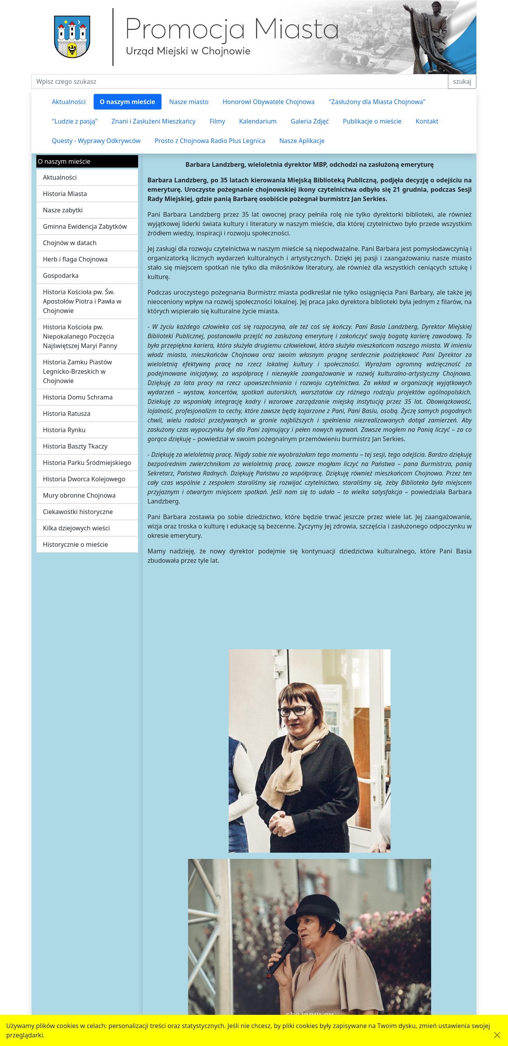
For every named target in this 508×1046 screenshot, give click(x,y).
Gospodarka (60, 275)
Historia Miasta (65, 193)
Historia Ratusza (67, 413)
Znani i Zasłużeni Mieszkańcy (153, 121)
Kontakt (427, 121)
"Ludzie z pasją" (75, 121)
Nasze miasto (189, 101)
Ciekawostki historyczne (78, 511)
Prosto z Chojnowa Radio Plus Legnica (210, 140)
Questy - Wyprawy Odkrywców (96, 140)
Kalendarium (258, 121)
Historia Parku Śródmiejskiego (87, 462)
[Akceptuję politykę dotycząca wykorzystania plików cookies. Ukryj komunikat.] (497, 1035)
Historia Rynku (64, 430)
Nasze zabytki (63, 210)
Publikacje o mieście (372, 121)
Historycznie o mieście (75, 544)
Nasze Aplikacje (302, 140)
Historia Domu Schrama (78, 397)
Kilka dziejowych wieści (76, 528)
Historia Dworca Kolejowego (84, 479)
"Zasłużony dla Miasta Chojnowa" (377, 101)
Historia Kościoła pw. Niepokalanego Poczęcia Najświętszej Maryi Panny (80, 336)
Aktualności (69, 101)
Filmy (217, 121)
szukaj (462, 81)
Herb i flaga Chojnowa (75, 259)
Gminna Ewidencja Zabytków (85, 226)
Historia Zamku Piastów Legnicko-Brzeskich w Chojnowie (77, 371)
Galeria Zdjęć (310, 121)
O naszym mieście (127, 101)
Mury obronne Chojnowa (79, 495)
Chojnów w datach (70, 243)
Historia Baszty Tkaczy (75, 446)
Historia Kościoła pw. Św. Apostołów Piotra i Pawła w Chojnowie (82, 301)
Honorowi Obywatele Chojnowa (268, 101)
